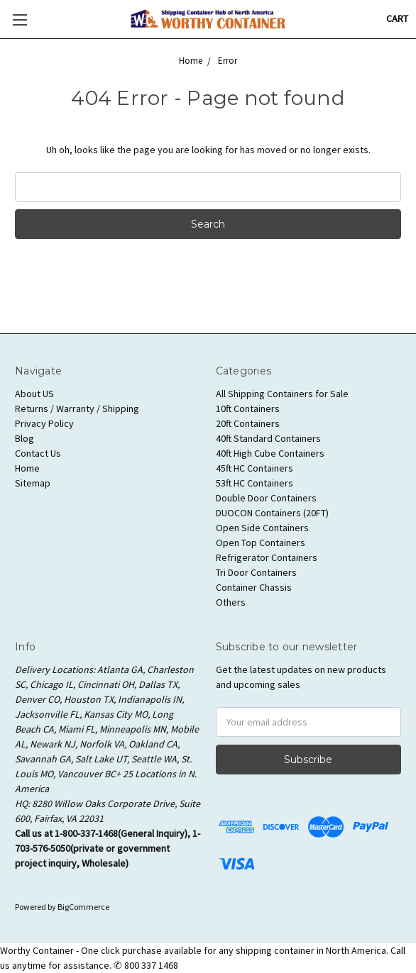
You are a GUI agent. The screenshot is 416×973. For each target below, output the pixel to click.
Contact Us (38, 453)
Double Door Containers (266, 497)
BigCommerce (83, 906)
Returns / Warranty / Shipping (77, 408)
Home (27, 468)
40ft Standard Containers (268, 438)
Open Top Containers (260, 542)
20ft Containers (248, 423)
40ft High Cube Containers (270, 453)
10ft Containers (248, 408)
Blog (24, 438)
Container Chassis (254, 587)
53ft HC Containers (254, 483)
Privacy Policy (44, 423)
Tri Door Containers (256, 572)
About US (34, 393)
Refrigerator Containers (266, 557)
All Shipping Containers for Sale (282, 393)
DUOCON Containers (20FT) (272, 512)
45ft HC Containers (254, 468)
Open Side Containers (262, 527)
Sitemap (32, 483)
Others (231, 602)
